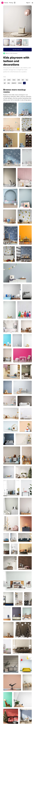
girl (4, 83)
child (19, 79)
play (9, 83)
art (4, 79)
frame (14, 79)
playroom (14, 83)
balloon (20, 83)
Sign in (28, 2)
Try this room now (17, 49)
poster (9, 79)
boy (27, 79)
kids (23, 79)
